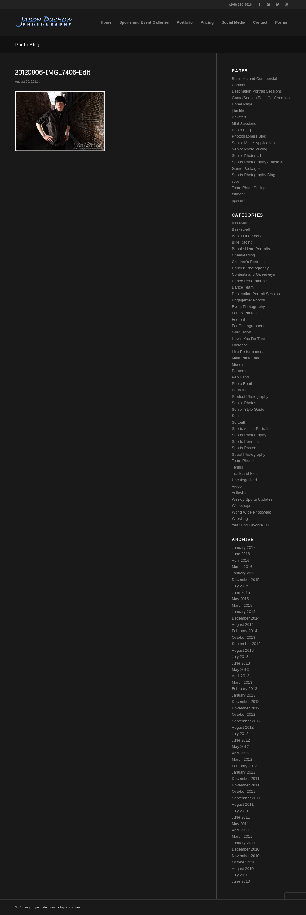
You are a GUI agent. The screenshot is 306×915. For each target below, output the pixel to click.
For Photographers (248, 326)
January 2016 (243, 573)
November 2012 (246, 708)
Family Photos (244, 313)
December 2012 (246, 701)
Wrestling (240, 518)
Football (238, 319)
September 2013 (246, 643)
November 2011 (246, 785)
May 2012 (240, 746)
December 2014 (246, 618)
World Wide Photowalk (251, 512)
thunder (238, 194)
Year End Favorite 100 (251, 525)
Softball (238, 422)
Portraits (239, 390)
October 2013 (243, 637)
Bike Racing (242, 242)
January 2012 (243, 772)
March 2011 (242, 836)
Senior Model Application (253, 143)
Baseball (239, 223)
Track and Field (245, 473)
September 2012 (246, 721)
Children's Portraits (248, 261)
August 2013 (243, 650)
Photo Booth (242, 383)
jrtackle (238, 110)
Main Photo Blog (246, 358)
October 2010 (243, 862)
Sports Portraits (245, 441)
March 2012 (242, 759)
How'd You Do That (248, 338)
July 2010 (240, 875)
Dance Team (243, 287)
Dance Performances (250, 281)
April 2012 (240, 753)
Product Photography (250, 396)
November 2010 (246, 856)
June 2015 (241, 592)
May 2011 (240, 824)
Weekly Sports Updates (252, 499)
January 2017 (243, 547)
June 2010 (241, 881)
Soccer (238, 415)
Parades (239, 371)
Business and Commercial (254, 78)
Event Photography (248, 306)
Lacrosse (240, 345)
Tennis (237, 467)
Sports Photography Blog (253, 175)
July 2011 (240, 811)
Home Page (242, 104)
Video (237, 486)
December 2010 (246, 849)
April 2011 (240, 830)
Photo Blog (27, 44)
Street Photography (248, 454)
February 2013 (244, 688)
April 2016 (240, 560)
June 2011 (241, 817)
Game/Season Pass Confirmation (261, 98)
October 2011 (243, 791)
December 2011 (246, 778)
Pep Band (240, 377)
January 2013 (243, 695)
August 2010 (243, 868)
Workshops (241, 505)
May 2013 (240, 669)
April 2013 (240, 676)
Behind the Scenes (248, 236)
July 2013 (240, 656)
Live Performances (248, 351)
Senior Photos (244, 403)
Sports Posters (244, 448)
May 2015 (240, 599)
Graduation (241, 332)
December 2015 (246, 579)
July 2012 (240, 733)
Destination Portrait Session (256, 294)
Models (238, 364)
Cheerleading (243, 255)
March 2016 (242, 566)
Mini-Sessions (244, 123)
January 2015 (243, 611)
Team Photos (243, 460)
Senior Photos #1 (247, 155)
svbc (236, 181)
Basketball (241, 229)
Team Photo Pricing (249, 187)
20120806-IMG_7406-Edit (52, 72)
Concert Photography (250, 268)
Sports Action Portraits (251, 428)
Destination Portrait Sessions (257, 91)
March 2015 (242, 605)
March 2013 (242, 682)
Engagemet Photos (248, 300)
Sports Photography (249, 435)
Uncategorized (244, 480)
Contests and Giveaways (253, 274)
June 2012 (241, 740)
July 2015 (240, 586)
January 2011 (243, 843)
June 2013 (241, 663)
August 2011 (243, 804)
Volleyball (240, 492)
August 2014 (243, 624)
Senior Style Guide (248, 409)
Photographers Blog (249, 136)
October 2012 (243, 714)
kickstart (239, 117)
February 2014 (244, 631)
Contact (238, 85)
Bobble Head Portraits (251, 249)
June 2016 (241, 554)
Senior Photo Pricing (249, 149)
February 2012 (244, 766)
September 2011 (246, 798)
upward (238, 200)
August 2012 (243, 727)
